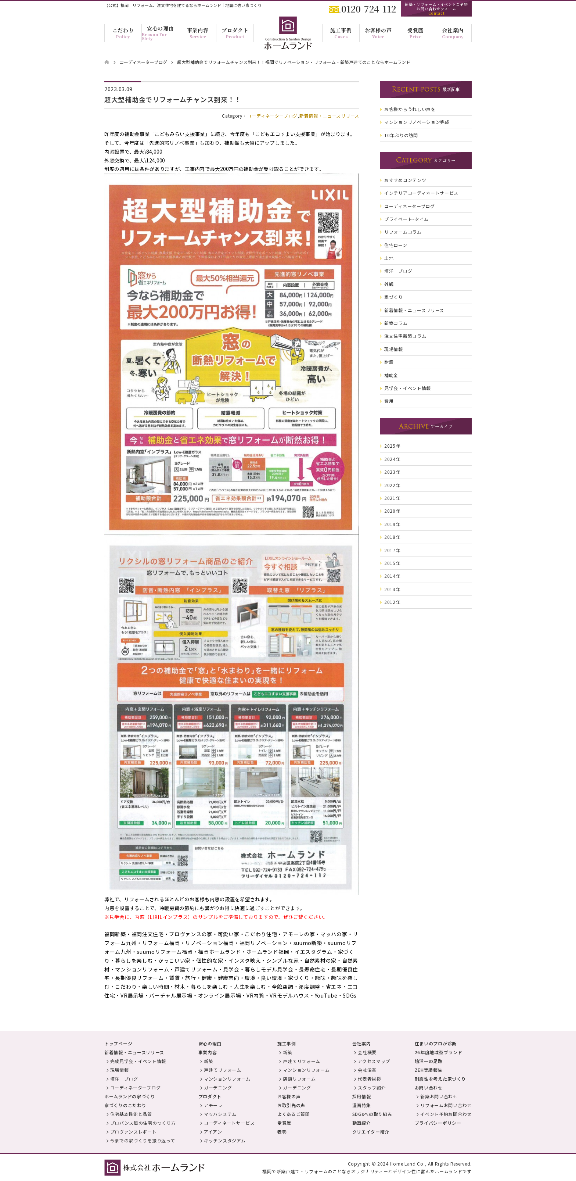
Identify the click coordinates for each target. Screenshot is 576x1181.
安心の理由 (210, 1043)
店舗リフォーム (299, 1079)
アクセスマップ (374, 1061)
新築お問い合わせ (439, 1096)
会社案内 (361, 1043)
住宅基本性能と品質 (131, 1114)
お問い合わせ (429, 1087)
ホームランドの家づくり (129, 1096)
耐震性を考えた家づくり (440, 1079)
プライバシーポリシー (438, 1123)
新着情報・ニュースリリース (329, 115)
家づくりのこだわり (125, 1105)
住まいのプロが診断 (436, 1043)
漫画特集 (361, 1105)
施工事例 (286, 1043)
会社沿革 (367, 1070)
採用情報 (361, 1096)
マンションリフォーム (227, 1079)
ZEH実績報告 (429, 1070)
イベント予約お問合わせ (446, 1114)
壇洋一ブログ (124, 1079)
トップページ (118, 1043)
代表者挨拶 (369, 1079)
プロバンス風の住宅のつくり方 (143, 1123)
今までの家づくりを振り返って (142, 1140)
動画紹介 (361, 1123)
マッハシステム (220, 1114)
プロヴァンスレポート (133, 1131)
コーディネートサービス (229, 1123)
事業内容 (207, 1052)
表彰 (282, 1131)
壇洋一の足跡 (429, 1061)
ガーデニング (218, 1087)
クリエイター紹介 (371, 1131)
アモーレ (213, 1105)
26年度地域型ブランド (438, 1052)
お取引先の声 (291, 1105)
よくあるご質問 (293, 1114)
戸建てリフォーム (222, 1070)
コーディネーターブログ (272, 115)
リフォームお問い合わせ (446, 1105)
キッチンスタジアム (224, 1140)
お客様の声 (289, 1096)
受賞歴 (284, 1123)
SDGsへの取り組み (372, 1114)
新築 (208, 1061)
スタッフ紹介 (372, 1087)
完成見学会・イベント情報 (138, 1061)
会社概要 (367, 1052)
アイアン (213, 1131)
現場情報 (119, 1070)
